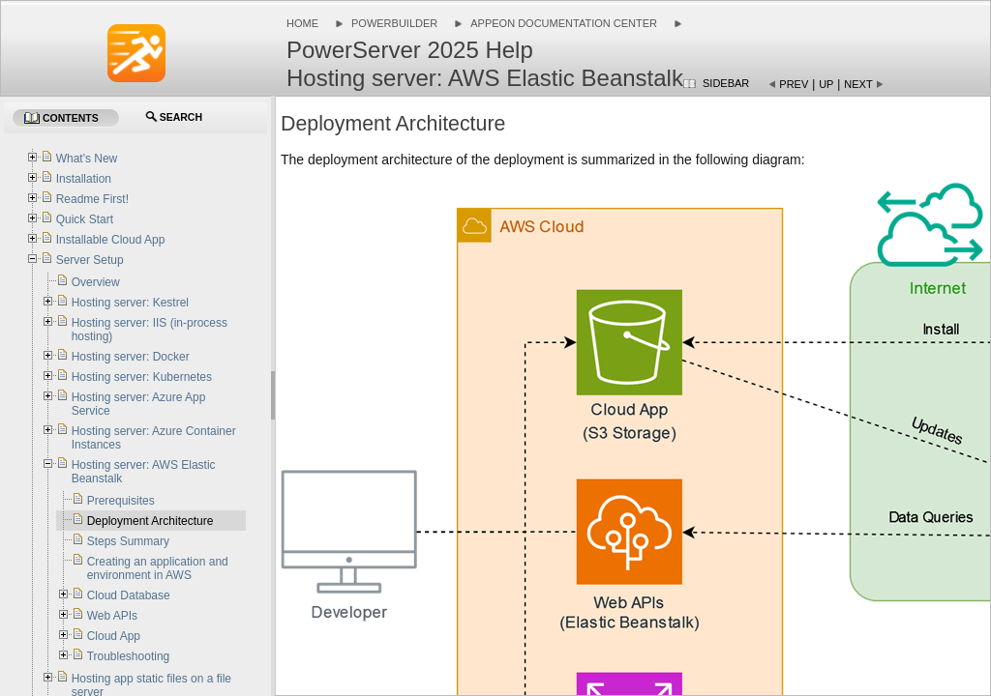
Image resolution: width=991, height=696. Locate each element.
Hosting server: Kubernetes (142, 377)
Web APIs (112, 616)
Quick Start (84, 219)
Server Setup (90, 260)
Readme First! (92, 199)
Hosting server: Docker (131, 356)
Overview (96, 282)
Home (302, 23)
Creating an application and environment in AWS (157, 568)
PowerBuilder (394, 23)
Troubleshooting (128, 656)
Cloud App (113, 636)
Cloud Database (128, 595)
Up (826, 84)
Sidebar (726, 83)
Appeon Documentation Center (563, 23)
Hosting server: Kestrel (130, 302)
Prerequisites (121, 501)
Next (858, 84)
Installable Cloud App (110, 239)
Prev (793, 84)
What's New (87, 158)
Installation (83, 179)
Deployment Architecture (150, 521)
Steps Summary (128, 541)
